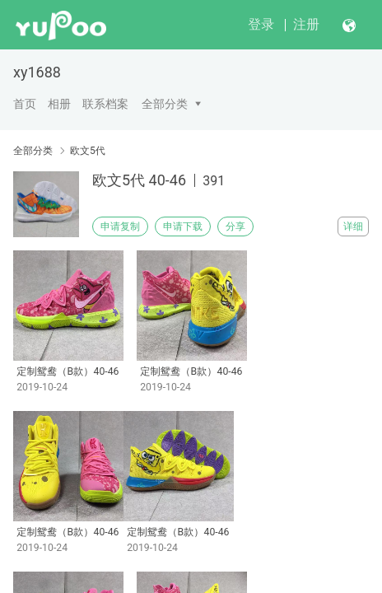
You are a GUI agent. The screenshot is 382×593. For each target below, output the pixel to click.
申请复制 (120, 226)
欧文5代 (87, 150)
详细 (353, 226)
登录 (261, 24)
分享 (235, 226)
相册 (59, 103)
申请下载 (183, 226)
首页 (24, 103)
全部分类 (165, 103)
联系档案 (105, 103)
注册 (306, 24)
